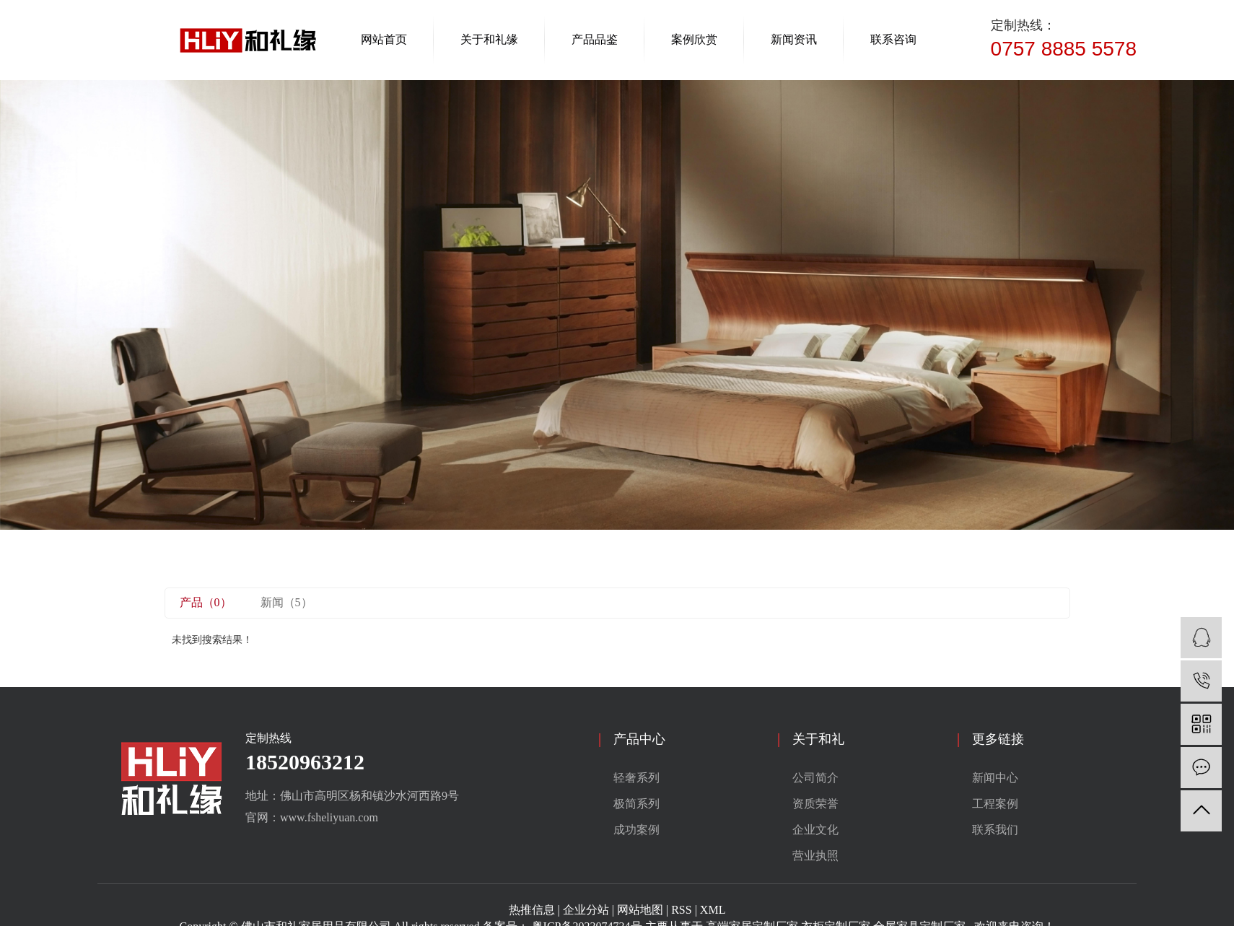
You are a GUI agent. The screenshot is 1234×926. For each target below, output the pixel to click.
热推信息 (532, 910)
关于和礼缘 (489, 39)
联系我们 (995, 830)
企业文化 (815, 830)
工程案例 (995, 804)
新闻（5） (286, 602)
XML (713, 910)
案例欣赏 (694, 39)
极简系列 (636, 804)
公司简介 (815, 778)
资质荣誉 (815, 804)
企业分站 (586, 910)
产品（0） (206, 602)
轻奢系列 (636, 778)
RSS (681, 910)
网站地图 (640, 910)
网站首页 (384, 39)
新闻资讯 (794, 39)
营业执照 (815, 855)
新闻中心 (995, 778)
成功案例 (636, 830)
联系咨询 (893, 39)
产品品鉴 (595, 39)
